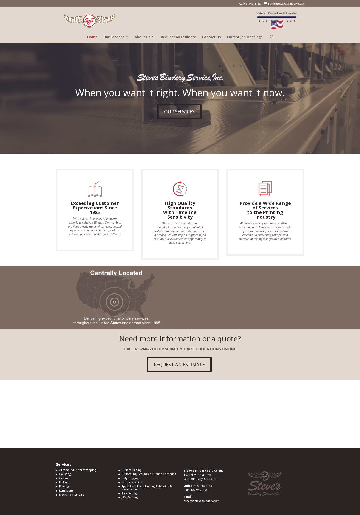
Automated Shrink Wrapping (77, 470)
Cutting (63, 478)
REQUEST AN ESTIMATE (179, 364)
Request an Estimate (178, 37)
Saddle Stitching (132, 482)
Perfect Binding (131, 470)
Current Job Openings (245, 37)
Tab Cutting (129, 493)
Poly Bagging (130, 478)
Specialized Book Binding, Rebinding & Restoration (147, 487)
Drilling (63, 482)
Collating (65, 474)
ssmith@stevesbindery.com (201, 501)
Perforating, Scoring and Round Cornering (149, 474)
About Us (142, 37)
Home (92, 37)
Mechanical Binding (71, 495)
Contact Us (211, 37)
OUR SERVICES (179, 111)
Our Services (113, 37)
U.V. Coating (130, 497)
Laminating (66, 490)
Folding (64, 486)
